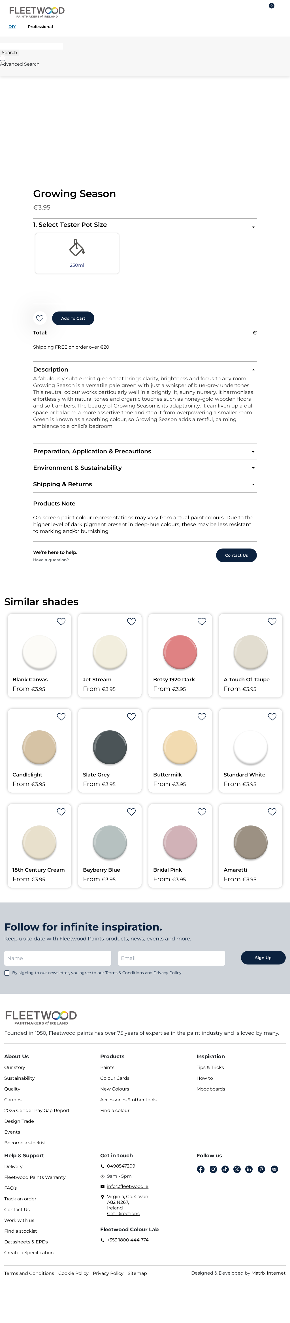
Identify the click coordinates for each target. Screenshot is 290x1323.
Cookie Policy (73, 1278)
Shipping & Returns (64, 488)
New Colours (114, 1093)
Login (253, 10)
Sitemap (137, 1278)
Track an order (20, 1203)
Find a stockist (20, 1235)
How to (205, 1082)
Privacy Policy (108, 1278)
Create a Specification (29, 1257)
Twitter (237, 1174)
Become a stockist (25, 1147)
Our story (14, 1072)
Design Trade (19, 1125)
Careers (13, 1104)
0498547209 (121, 1170)
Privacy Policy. (167, 977)
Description (51, 373)
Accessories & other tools (128, 1104)
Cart (271, 6)
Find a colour (114, 1115)
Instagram (213, 1173)
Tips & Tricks (210, 1072)
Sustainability (19, 1082)
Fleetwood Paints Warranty (35, 1182)
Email (274, 1174)
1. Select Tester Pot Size (70, 225)
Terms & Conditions (124, 977)
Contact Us (17, 1214)
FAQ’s (10, 1192)
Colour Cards (114, 1082)
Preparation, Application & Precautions (94, 455)
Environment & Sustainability (79, 472)
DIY (12, 26)
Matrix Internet (268, 1277)
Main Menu (281, 10)
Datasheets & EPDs (26, 1246)
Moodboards (211, 1093)
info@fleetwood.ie (127, 1191)
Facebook (201, 1174)
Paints (107, 1072)
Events (12, 1136)
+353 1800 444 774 (128, 1244)
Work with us (19, 1225)
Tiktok (225, 1174)
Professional (40, 26)
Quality (12, 1093)
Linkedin (249, 1174)
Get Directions (123, 1218)
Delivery (13, 1171)
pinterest (261, 1174)
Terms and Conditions (29, 1278)
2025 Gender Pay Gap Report (37, 1115)
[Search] (31, 46)
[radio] (61, 255)
